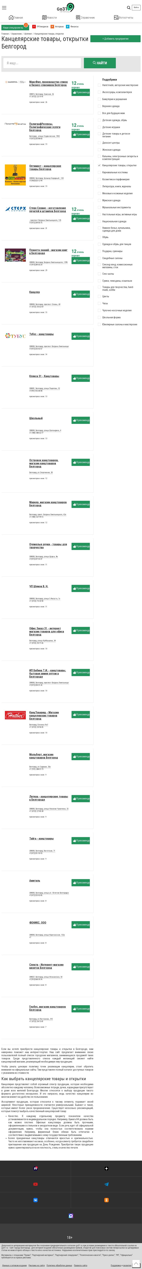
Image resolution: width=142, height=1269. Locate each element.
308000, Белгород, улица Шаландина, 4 (45, 432)
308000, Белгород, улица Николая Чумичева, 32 (48, 811)
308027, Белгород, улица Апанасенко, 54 (45, 979)
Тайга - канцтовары (41, 840)
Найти (100, 62)
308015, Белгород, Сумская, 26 (41, 96)
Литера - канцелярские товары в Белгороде (48, 799)
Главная (15, 17)
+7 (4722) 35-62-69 (36, 308)
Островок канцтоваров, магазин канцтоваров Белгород (43, 465)
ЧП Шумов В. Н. (38, 588)
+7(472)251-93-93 (35, 855)
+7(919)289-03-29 (35, 266)
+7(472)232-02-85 (35, 897)
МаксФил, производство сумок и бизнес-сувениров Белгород (48, 85)
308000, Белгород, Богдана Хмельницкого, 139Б (48, 264)
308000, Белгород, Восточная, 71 (42, 853)
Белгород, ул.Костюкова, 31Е (41, 1021)
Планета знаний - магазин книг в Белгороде (48, 253)
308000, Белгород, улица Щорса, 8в (43, 558)
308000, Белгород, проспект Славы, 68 (44, 306)
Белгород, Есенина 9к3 (38, 726)
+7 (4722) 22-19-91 (36, 98)
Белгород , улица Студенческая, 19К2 (44, 138)
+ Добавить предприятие (114, 38)
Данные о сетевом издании (14, 1265)
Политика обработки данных (59, 1265)
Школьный (36, 419)
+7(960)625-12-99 (35, 182)
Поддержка (116, 1265)
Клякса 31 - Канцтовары (44, 377)
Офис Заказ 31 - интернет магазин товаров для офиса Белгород (46, 633)
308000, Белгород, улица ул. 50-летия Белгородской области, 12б (55, 895)
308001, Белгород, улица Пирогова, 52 (44, 390)
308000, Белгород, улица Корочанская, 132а (47, 937)
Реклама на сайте (37, 1265)
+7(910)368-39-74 (35, 981)
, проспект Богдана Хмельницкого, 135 (45, 222)
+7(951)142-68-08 (35, 392)
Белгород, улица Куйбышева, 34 (42, 642)
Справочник (85, 17)
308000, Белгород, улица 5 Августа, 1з (44, 600)
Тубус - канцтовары (41, 335)
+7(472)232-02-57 (35, 350)
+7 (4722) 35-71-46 (36, 645)
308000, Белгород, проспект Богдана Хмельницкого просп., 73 (54, 348)
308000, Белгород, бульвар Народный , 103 (46, 180)
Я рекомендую (81, 93)
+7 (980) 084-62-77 (36, 434)
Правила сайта (80, 1265)
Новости (49, 17)
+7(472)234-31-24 (35, 687)
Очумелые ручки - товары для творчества (48, 547)
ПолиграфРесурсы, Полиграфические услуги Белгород (44, 129)
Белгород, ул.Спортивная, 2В (41, 474)
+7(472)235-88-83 (35, 140)
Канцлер (34, 293)
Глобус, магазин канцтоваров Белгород (47, 1010)
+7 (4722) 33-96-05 (36, 729)
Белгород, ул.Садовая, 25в (40, 769)
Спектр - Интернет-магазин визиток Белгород (46, 968)
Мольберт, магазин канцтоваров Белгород (43, 757)
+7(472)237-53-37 (35, 560)
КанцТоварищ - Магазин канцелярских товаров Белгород (44, 717)
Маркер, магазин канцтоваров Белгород (48, 505)
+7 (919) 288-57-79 (36, 771)
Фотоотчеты (124, 17)
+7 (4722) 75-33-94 (36, 602)
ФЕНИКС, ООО (37, 924)
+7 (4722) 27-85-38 (36, 813)
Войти (136, 7)
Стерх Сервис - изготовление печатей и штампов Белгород (47, 211)
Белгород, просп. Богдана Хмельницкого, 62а (47, 516)
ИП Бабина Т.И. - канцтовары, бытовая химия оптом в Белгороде (47, 675)
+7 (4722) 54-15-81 (36, 1023)
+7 (30, 939)
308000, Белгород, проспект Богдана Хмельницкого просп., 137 (54, 684)
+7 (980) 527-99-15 (36, 518)
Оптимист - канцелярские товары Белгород (45, 169)
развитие (127, 1265)
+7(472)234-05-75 (35, 224)
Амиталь (34, 882)
